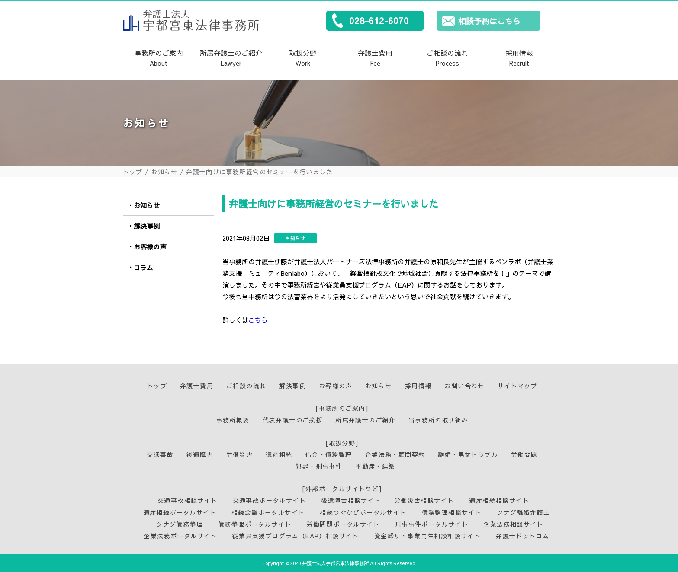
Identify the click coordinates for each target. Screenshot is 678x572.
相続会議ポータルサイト (268, 512)
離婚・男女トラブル (468, 454)
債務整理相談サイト (452, 512)
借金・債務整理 (328, 454)
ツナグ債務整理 (179, 524)
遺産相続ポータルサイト (179, 512)
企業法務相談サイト (513, 524)
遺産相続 (279, 454)
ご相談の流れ (447, 58)
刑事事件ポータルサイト (431, 524)
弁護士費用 (375, 58)
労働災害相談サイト (424, 500)
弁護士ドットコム (522, 535)
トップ (133, 172)
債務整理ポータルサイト (254, 524)
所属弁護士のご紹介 (230, 58)
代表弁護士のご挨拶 (293, 419)
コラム (143, 267)
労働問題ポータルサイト (342, 524)
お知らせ (164, 172)
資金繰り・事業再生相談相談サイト (427, 535)
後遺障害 (199, 454)
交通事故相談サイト (187, 500)
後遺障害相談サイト (351, 500)
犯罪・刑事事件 (319, 466)
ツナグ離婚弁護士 (523, 512)
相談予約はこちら (489, 21)
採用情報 (519, 58)
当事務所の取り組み (438, 419)
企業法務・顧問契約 (395, 454)
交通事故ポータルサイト (269, 500)
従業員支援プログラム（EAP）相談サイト (295, 535)
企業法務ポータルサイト (180, 535)
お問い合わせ (464, 385)
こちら (258, 319)
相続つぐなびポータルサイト (363, 512)
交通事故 (160, 454)
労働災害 (239, 454)
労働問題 (524, 454)
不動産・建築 (375, 466)
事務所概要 (233, 419)
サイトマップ (517, 385)
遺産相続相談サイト (499, 500)
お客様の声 (150, 246)
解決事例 (147, 225)
